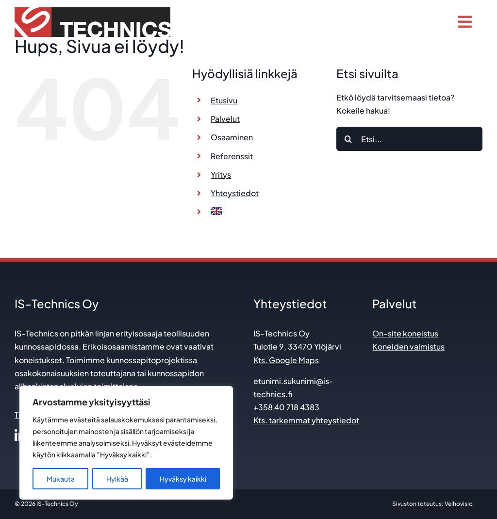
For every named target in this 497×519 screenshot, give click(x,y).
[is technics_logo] (92, 11)
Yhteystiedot (235, 193)
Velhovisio (459, 503)
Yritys (221, 174)
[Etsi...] (409, 139)
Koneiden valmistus (408, 346)
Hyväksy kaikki (183, 478)
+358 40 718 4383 (286, 407)
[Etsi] (348, 139)
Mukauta (61, 478)
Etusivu (224, 100)
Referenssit (232, 156)
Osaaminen (232, 137)
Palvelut (225, 119)
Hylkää (117, 478)
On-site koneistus (405, 333)
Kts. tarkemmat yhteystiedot (306, 420)
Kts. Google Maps (286, 360)
